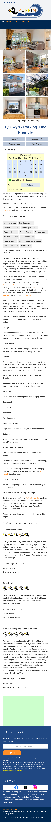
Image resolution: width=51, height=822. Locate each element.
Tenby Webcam (27, 21)
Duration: (12, 185)
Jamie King (42, 817)
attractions (27, 295)
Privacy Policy (20, 817)
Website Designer (31, 817)
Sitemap (12, 817)
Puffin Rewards (32, 498)
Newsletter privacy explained (12, 771)
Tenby (34, 287)
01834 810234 (9, 2)
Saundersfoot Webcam (13, 21)
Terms (6, 817)
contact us (7, 210)
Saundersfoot (8, 285)
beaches (6, 295)
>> (41, 155)
